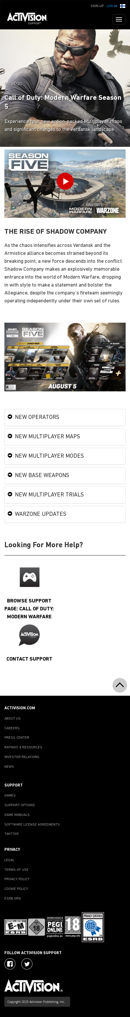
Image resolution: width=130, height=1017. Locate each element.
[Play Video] (65, 182)
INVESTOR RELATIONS (21, 757)
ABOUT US (12, 718)
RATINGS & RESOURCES (23, 747)
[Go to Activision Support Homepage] (30, 19)
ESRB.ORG (12, 898)
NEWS (9, 767)
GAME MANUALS (17, 815)
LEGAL (9, 860)
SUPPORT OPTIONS (19, 805)
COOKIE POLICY (16, 889)
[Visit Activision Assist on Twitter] (26, 963)
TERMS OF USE (16, 870)
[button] (122, 5)
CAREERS (12, 728)
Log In (112, 6)
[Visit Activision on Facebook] (9, 963)
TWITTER (11, 834)
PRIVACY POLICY (17, 879)
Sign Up (97, 6)
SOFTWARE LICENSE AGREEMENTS (32, 824)
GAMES (10, 795)
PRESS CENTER (16, 738)
